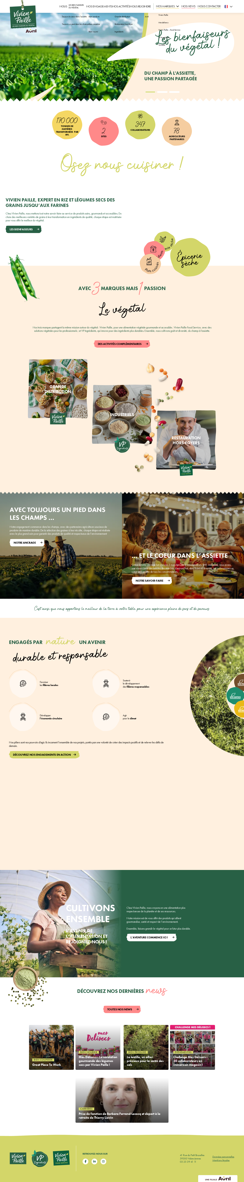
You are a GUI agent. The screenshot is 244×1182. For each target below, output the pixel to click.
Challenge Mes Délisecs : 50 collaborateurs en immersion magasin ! (190, 1061)
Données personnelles (223, 1156)
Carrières (86, 1106)
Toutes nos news (119, 1009)
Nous (64, 6)
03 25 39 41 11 (188, 1161)
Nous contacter (212, 6)
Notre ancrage (25, 542)
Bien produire (137, 1052)
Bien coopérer (43, 1111)
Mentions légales (221, 1160)
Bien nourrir (88, 1048)
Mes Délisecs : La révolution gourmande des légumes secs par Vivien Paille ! (97, 1061)
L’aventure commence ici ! (149, 937)
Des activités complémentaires (119, 344)
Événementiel (183, 1048)
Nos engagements (95, 6)
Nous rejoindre (148, 6)
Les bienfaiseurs (21, 229)
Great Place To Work (49, 1117)
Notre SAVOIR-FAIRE (149, 580)
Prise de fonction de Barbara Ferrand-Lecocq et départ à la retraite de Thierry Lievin (117, 1115)
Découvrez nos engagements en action (42, 754)
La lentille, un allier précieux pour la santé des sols (145, 1063)
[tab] (150, 92)
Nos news (194, 6)
